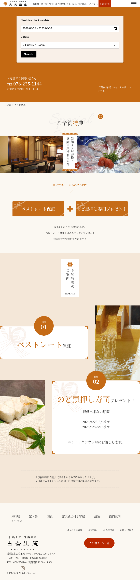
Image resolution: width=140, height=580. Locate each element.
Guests (25, 37)
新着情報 (92, 529)
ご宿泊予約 (104, 3)
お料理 (36, 3)
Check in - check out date (35, 20)
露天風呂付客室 (63, 3)
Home (8, 104)
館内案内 (82, 3)
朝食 (51, 3)
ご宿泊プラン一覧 (99, 543)
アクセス (93, 3)
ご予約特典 (108, 529)
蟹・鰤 (44, 3)
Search (28, 54)
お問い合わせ (126, 529)
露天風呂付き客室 (73, 516)
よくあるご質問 (74, 529)
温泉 (74, 3)
